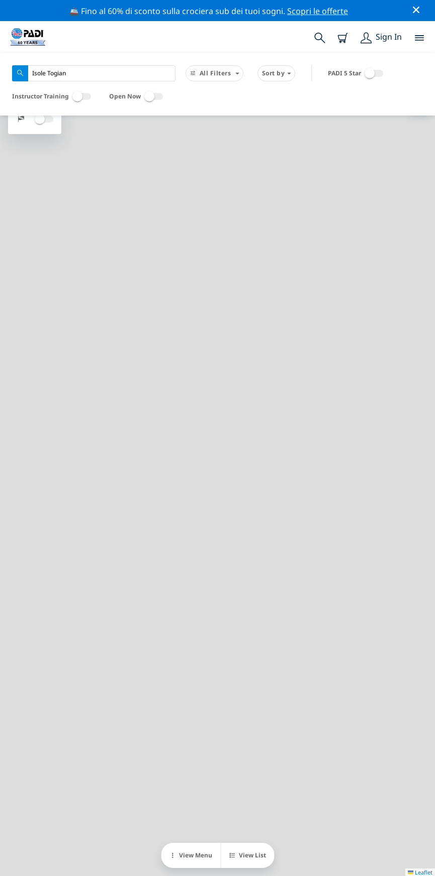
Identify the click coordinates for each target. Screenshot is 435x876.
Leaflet (420, 872)
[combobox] (94, 73)
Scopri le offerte (317, 11)
